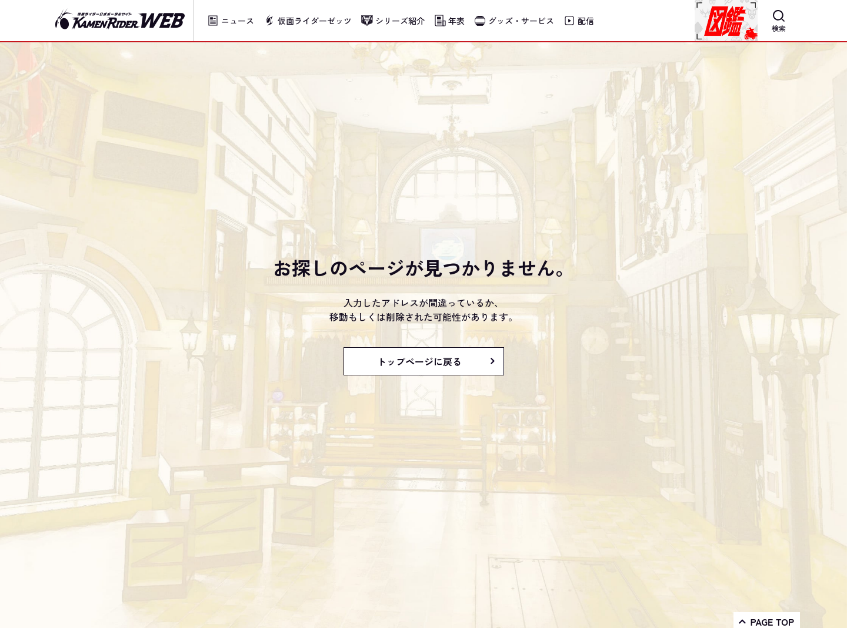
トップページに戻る (419, 361)
